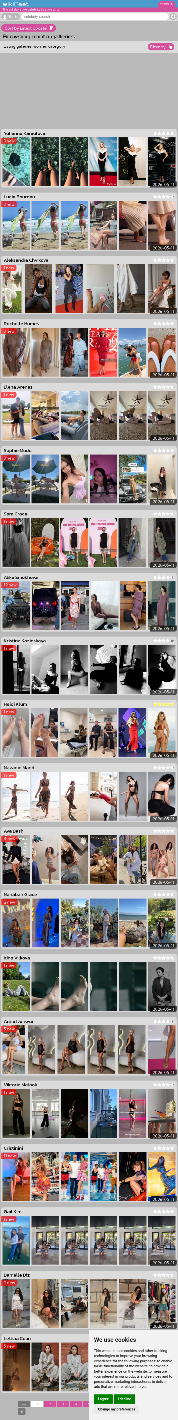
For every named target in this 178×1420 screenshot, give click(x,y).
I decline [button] (124, 1399)
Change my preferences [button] (116, 1409)
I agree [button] (103, 1399)
